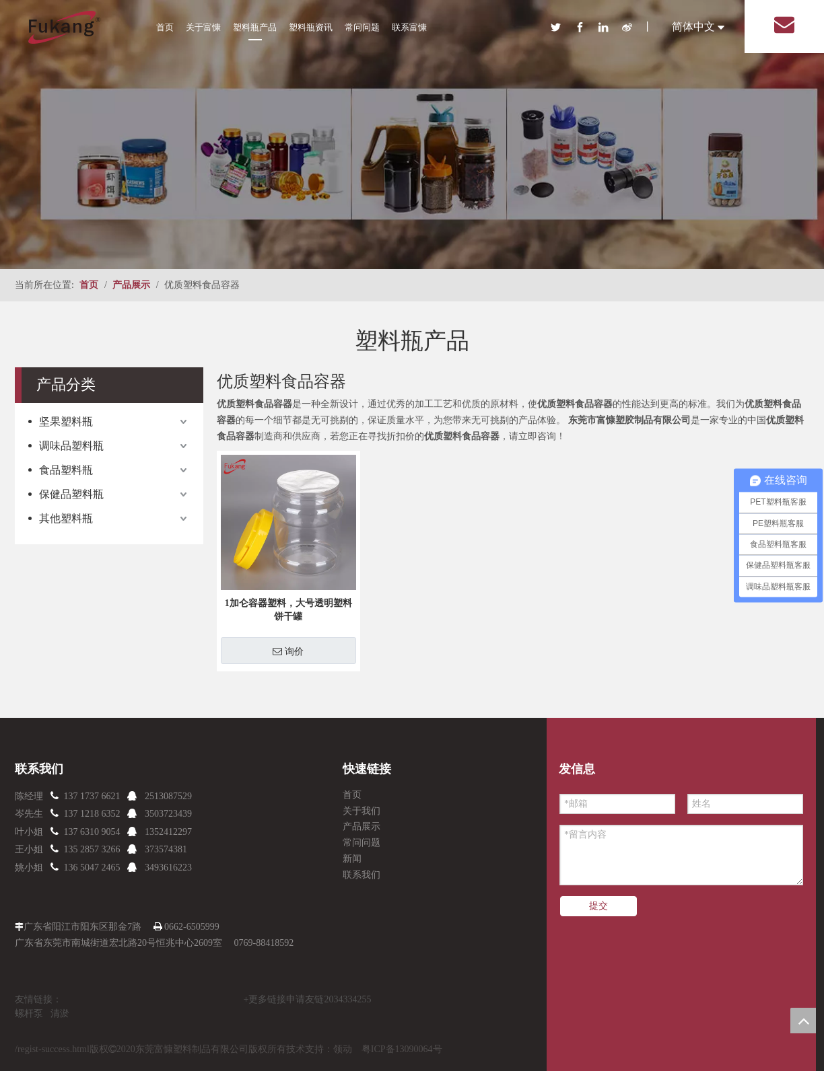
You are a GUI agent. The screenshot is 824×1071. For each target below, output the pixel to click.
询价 (288, 651)
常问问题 (362, 27)
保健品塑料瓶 (71, 494)
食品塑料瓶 (66, 470)
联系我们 (361, 875)
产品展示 (361, 826)
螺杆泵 (29, 1013)
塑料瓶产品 (255, 27)
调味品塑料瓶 (71, 445)
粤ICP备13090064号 (402, 1049)
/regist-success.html (52, 1049)
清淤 (59, 1013)
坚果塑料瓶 (66, 421)
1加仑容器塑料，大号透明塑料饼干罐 (288, 610)
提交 (598, 906)
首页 (165, 27)
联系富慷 (409, 27)
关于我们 (361, 811)
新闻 (352, 859)
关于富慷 (203, 27)
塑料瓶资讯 (311, 27)
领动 (342, 1049)
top (803, 1020)
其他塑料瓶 (66, 518)
